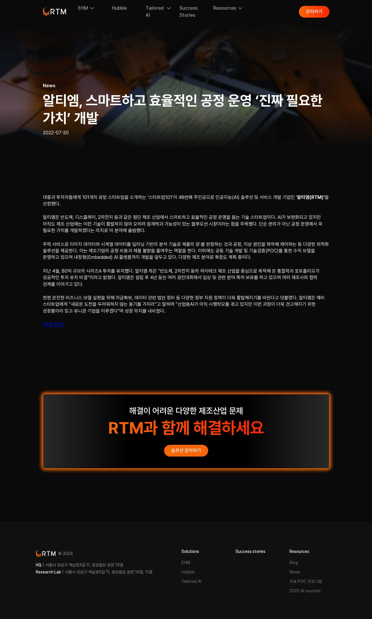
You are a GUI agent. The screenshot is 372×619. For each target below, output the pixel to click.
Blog (293, 562)
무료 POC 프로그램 (305, 581)
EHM (185, 562)
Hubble (188, 572)
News (294, 572)
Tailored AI (191, 581)
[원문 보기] (53, 324)
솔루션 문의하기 (186, 450)
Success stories (250, 551)
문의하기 (314, 11)
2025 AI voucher (305, 590)
